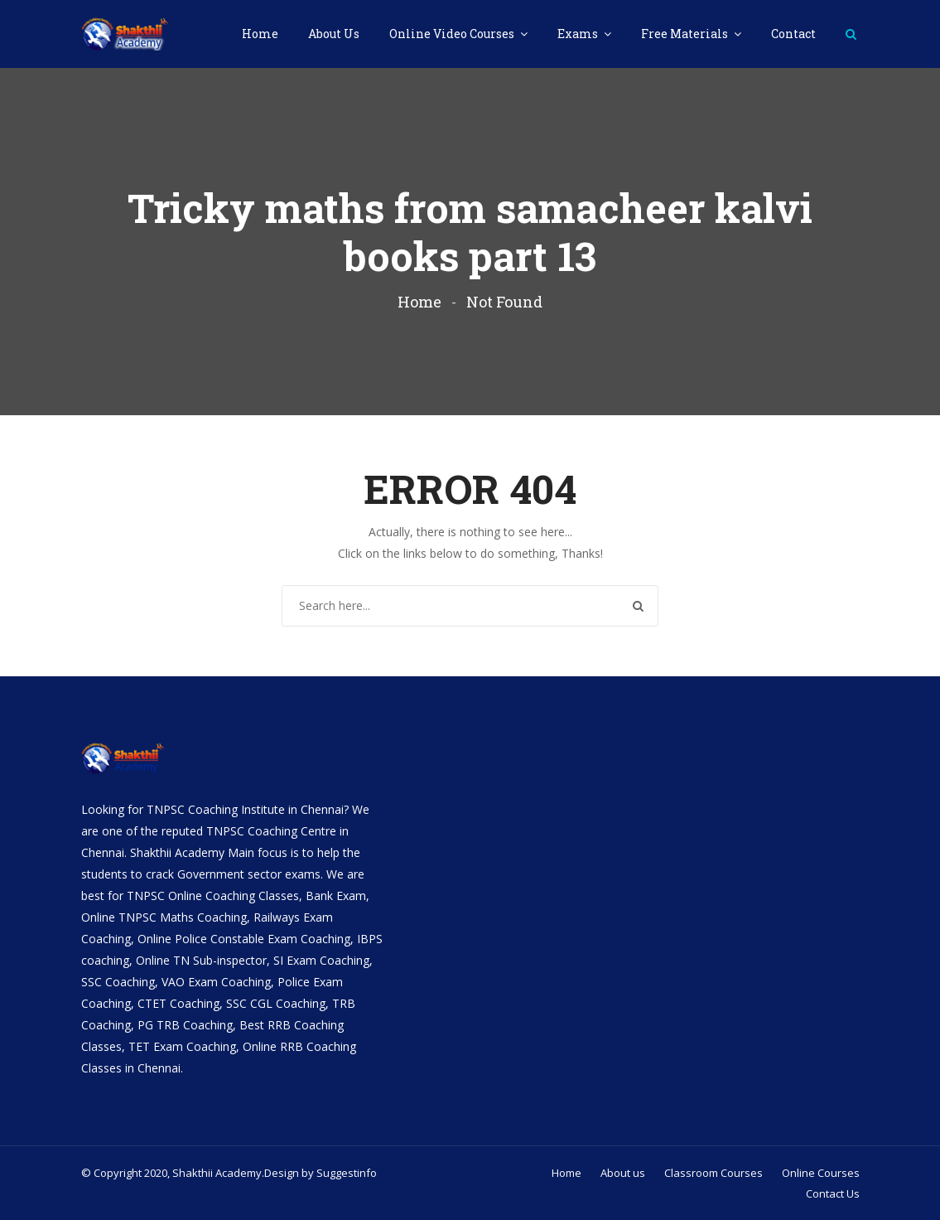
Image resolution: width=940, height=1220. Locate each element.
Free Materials (685, 33)
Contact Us (833, 1193)
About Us (333, 33)
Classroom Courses (713, 1172)
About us (622, 1172)
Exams (578, 33)
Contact (793, 33)
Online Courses (821, 1172)
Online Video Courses (453, 33)
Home (260, 33)
